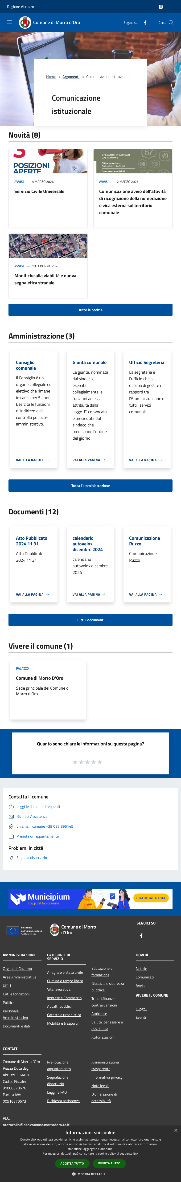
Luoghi (141, 1009)
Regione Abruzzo (20, 6)
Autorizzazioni (102, 1037)
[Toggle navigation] (9, 22)
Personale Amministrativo (15, 1014)
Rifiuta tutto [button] (109, 1163)
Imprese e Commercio (64, 998)
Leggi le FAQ (57, 1092)
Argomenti (70, 76)
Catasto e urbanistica (64, 1015)
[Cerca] (171, 22)
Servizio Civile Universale (39, 191)
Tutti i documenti (90, 620)
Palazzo (22, 668)
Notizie (141, 968)
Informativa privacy (107, 1077)
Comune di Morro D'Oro (39, 678)
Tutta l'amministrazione (90, 485)
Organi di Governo (17, 968)
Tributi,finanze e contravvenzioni (104, 1002)
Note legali (100, 1085)
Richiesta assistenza (63, 1101)
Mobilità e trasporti (62, 1023)
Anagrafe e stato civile (65, 972)
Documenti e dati (16, 1026)
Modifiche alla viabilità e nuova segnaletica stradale (45, 279)
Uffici (7, 985)
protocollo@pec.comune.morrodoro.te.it (36, 1125)
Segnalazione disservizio (57, 1080)
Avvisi (19, 181)
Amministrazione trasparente (105, 1065)
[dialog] (90, 1154)
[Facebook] (143, 22)
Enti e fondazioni (16, 994)
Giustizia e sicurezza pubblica (107, 987)
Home (51, 76)
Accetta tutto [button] (72, 1164)
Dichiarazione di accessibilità (104, 1097)
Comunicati (145, 977)
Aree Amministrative (19, 977)
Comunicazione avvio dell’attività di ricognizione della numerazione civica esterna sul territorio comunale (133, 202)
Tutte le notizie (90, 310)
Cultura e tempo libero (65, 981)
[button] (90, 1174)
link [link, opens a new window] (135, 1154)
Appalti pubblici (59, 1006)
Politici (8, 1002)
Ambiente (99, 1013)
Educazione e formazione (101, 971)
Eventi (141, 1017)
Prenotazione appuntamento (59, 1065)
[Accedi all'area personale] (160, 6)
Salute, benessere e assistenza (107, 1025)
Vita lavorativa (58, 989)
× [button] (175, 1131)
